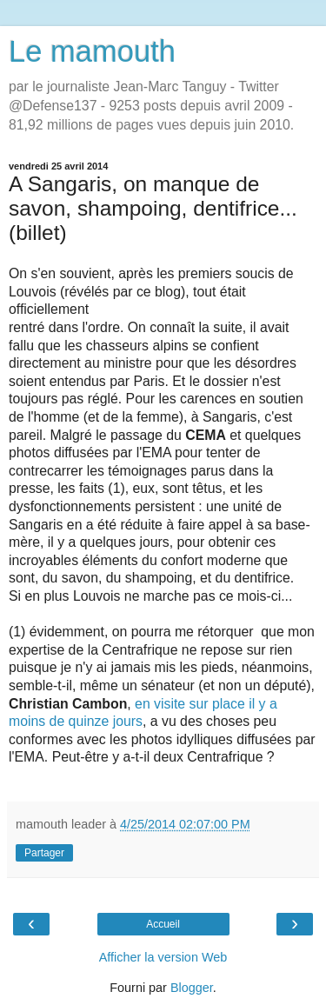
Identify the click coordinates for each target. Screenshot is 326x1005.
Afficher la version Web (163, 957)
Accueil (163, 924)
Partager (44, 853)
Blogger (191, 988)
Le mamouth (92, 51)
